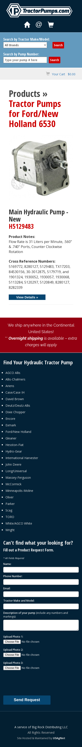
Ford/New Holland (18, 432)
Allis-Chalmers (15, 379)
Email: (6, 588)
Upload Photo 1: (13, 637)
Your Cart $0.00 (63, 74)
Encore (10, 419)
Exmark (10, 425)
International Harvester (21, 458)
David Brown (14, 399)
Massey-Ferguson (18, 477)
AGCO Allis (12, 373)
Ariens (9, 386)
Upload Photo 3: (13, 663)
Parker (10, 504)
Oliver (9, 497)
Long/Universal (16, 471)
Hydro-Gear (13, 451)
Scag (8, 510)
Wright (10, 530)
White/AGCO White (18, 523)
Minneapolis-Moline (19, 491)
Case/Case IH (14, 392)
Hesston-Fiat (14, 445)
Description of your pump (35, 614)
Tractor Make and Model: (19, 600)
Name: (7, 564)
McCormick (13, 484)
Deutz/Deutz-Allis (17, 405)
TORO (9, 517)
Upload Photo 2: (13, 650)
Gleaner (10, 438)
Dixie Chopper (15, 412)
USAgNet (59, 738)
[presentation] (36, 682)
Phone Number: (13, 576)
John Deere (13, 464)
